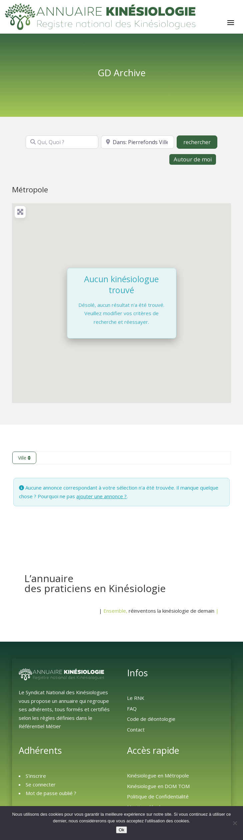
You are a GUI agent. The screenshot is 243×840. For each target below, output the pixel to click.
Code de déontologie (151, 719)
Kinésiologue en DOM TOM (158, 786)
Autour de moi (193, 159)
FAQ (132, 708)
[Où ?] (137, 142)
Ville (24, 458)
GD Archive (122, 72)
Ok (121, 829)
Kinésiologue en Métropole (158, 775)
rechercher (200, 142)
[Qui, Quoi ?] (62, 142)
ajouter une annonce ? (101, 496)
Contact (136, 729)
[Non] (234, 823)
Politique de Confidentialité (158, 796)
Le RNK (135, 698)
